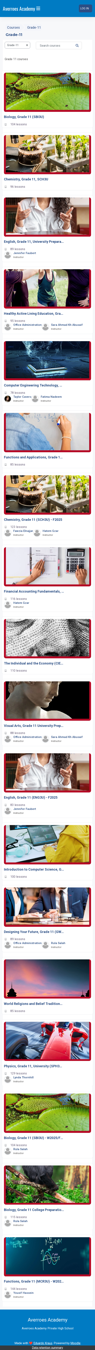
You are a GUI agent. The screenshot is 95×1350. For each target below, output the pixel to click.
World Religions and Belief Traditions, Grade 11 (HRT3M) (34, 1003)
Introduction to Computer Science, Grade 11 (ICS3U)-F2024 (34, 869)
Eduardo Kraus (42, 1343)
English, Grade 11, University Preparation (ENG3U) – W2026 (34, 242)
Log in (84, 8)
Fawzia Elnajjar (23, 531)
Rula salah (58, 943)
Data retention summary (47, 1347)
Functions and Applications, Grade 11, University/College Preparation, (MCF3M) (34, 457)
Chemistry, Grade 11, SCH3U (26, 179)
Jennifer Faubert (24, 253)
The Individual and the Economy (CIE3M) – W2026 (34, 663)
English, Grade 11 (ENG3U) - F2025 (30, 797)
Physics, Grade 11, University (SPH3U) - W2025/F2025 (34, 1066)
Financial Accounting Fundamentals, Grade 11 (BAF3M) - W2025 (34, 591)
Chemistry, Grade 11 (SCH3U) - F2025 (33, 520)
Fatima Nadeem (51, 396)
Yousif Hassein (23, 1293)
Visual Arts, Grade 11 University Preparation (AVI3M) (34, 726)
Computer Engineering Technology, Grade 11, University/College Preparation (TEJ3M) (34, 385)
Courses (13, 27)
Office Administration (27, 325)
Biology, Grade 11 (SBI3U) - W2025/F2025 (34, 1138)
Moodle (75, 1343)
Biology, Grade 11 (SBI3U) (24, 117)
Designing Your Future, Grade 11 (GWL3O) (34, 932)
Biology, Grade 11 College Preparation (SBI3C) (34, 1210)
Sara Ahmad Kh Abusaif (67, 325)
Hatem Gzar (51, 531)
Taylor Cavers (22, 396)
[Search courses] (59, 45)
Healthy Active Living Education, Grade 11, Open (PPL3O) (34, 313)
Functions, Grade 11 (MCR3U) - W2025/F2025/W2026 (34, 1281)
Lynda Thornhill (23, 1077)
